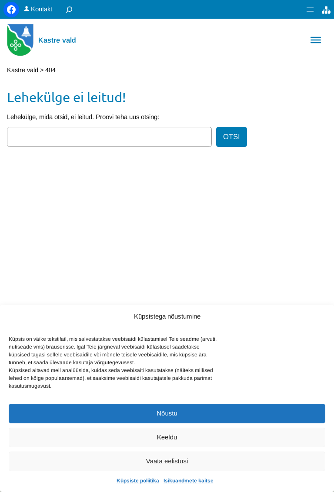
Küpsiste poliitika (138, 481)
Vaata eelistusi (167, 461)
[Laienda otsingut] (69, 9)
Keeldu (167, 437)
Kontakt (41, 9)
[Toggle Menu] (316, 40)
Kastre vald (57, 40)
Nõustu (167, 413)
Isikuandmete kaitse (189, 481)
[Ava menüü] (310, 9)
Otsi (231, 137)
